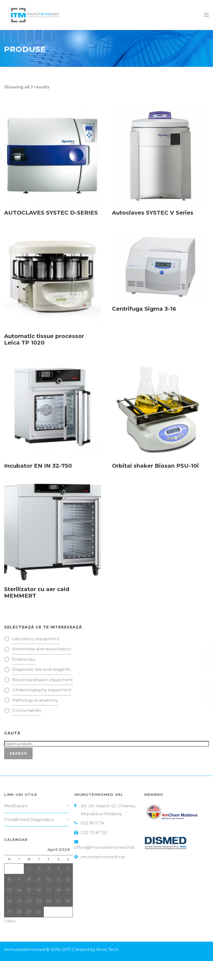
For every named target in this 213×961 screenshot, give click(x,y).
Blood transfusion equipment (42, 679)
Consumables (26, 710)
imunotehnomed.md (103, 856)
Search (18, 753)
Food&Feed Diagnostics (29, 819)
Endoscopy (23, 659)
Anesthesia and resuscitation (41, 648)
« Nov (10, 921)
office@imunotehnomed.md (104, 847)
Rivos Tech (107, 949)
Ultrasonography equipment (41, 689)
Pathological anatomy (35, 700)
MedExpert (16, 805)
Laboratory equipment (35, 638)
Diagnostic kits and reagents (41, 669)
